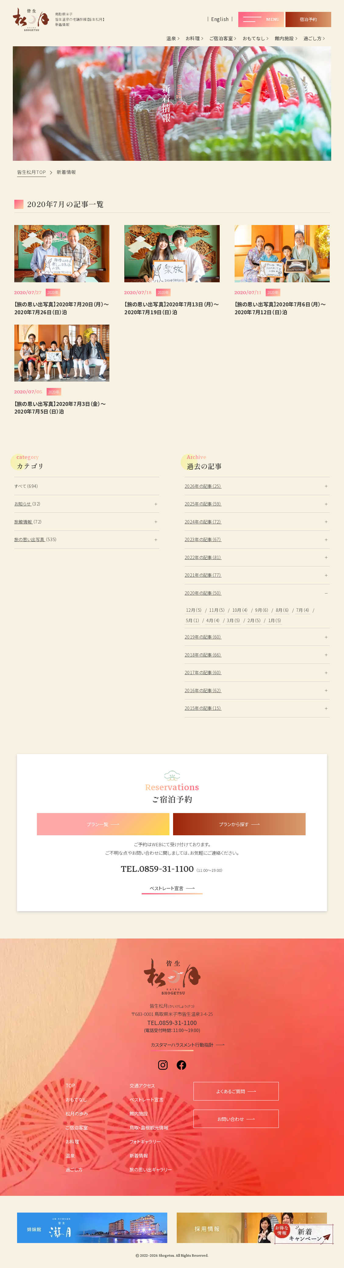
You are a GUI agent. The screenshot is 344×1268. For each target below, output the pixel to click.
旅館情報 (23, 522)
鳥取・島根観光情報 (148, 1127)
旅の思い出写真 (29, 539)
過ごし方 (312, 38)
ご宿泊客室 (221, 38)
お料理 (193, 38)
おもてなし (254, 38)
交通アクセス (142, 1085)
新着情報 (138, 1155)
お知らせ (23, 504)
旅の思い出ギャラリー (150, 1169)
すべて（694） (26, 486)
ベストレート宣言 (146, 1099)
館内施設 (284, 38)
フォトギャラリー (145, 1141)
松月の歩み (77, 1113)
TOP (70, 1085)
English (220, 19)
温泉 (171, 38)
